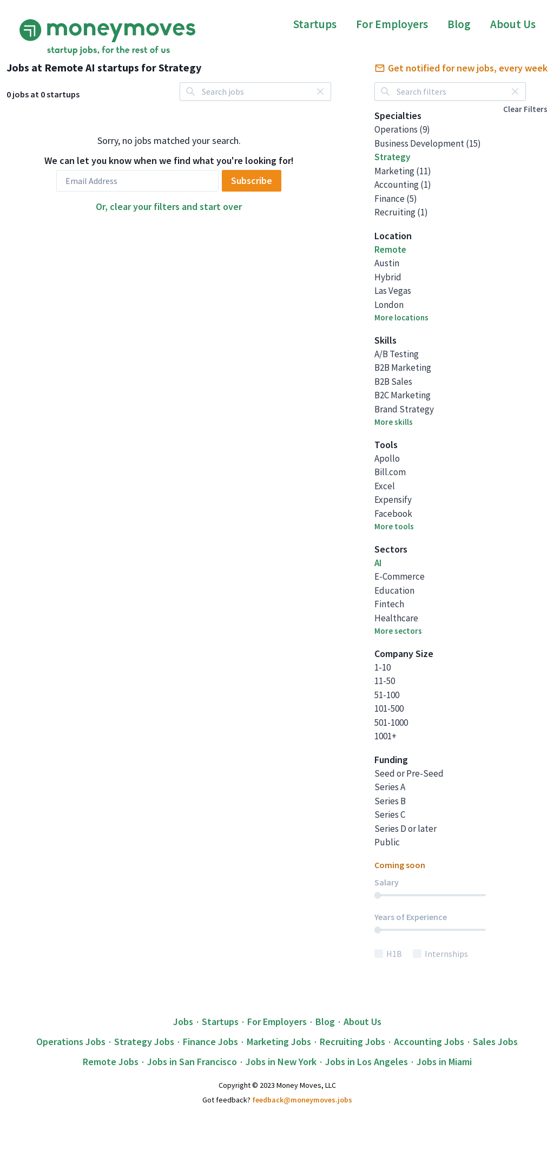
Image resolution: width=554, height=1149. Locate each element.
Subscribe (251, 180)
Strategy (392, 157)
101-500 (389, 708)
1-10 (382, 667)
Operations (402, 129)
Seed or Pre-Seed (409, 773)
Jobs (183, 1021)
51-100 (386, 695)
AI (377, 563)
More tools (394, 526)
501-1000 (391, 722)
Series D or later (405, 829)
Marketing (402, 171)
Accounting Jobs (429, 1041)
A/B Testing (396, 354)
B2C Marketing (402, 395)
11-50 (384, 681)
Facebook (393, 514)
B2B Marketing (402, 367)
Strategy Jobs (144, 1041)
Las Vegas (392, 291)
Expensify (393, 499)
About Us (513, 24)
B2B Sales (393, 382)
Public (387, 842)
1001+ (385, 736)
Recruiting (401, 212)
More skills (393, 422)
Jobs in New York (281, 1061)
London (389, 305)
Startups (315, 24)
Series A (389, 787)
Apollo (387, 458)
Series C (389, 814)
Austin (386, 263)
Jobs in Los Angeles (366, 1061)
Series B (390, 801)
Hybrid (387, 277)
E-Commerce (399, 576)
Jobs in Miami (444, 1061)
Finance (395, 199)
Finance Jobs (210, 1041)
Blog (459, 24)
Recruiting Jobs (352, 1041)
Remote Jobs (110, 1061)
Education (394, 590)
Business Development (427, 143)
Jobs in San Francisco (192, 1061)
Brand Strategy (404, 409)
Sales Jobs (495, 1041)
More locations (401, 317)
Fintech (389, 604)
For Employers (392, 24)
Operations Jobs (70, 1041)
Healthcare (396, 618)
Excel (384, 486)
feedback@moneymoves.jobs (302, 1100)
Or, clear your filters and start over (169, 206)
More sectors (398, 631)
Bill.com (390, 472)
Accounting (402, 185)
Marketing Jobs (279, 1041)
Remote (390, 249)
